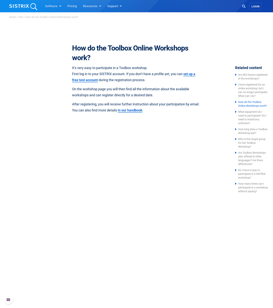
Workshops (148, 267)
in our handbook (130, 110)
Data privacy (62, 279)
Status (189, 285)
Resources (92, 6)
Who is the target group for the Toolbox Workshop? (252, 143)
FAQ (20, 17)
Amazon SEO (106, 273)
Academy (147, 273)
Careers (65, 267)
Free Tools (148, 285)
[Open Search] (244, 6)
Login (256, 6)
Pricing (72, 6)
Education (60, 273)
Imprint (58, 285)
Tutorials (147, 291)
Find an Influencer (109, 279)
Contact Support (195, 279)
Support (114, 6)
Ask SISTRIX (149, 261)
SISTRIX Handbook (197, 261)
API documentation (197, 273)
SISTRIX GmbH (65, 254)
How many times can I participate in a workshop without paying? (253, 187)
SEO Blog (147, 279)
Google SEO (105, 267)
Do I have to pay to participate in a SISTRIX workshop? (252, 174)
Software (53, 6)
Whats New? (193, 267)
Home (12, 17)
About (58, 261)
